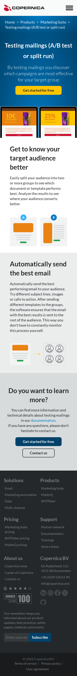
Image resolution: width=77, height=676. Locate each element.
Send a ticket (50, 546)
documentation (43, 420)
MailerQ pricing (16, 545)
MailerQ (47, 495)
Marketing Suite (53, 22)
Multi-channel (15, 508)
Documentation (52, 533)
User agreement (37, 669)
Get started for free (38, 90)
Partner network (52, 527)
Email (9, 488)
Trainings (47, 540)
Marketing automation (21, 495)
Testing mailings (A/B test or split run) (35, 27)
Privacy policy (51, 663)
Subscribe (40, 637)
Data (8, 501)
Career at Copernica (19, 572)
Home (10, 22)
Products (27, 22)
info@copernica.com (55, 583)
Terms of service (25, 663)
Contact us (38, 453)
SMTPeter (48, 501)
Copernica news (16, 566)
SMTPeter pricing (17, 538)
